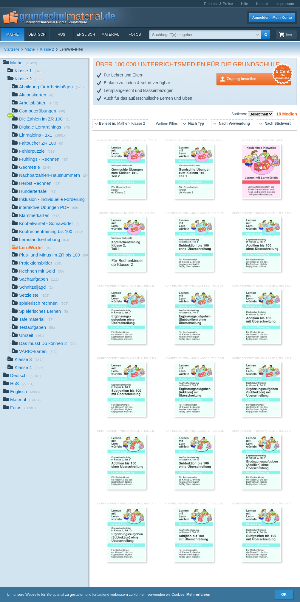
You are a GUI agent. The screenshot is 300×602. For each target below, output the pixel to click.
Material (110, 34)
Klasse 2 (47, 49)
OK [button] (284, 594)
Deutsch (37, 34)
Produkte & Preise (218, 4)
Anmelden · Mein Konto (272, 17)
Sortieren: (239, 114)
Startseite (11, 49)
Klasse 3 (25, 360)
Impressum (285, 4)
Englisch (86, 34)
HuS (61, 34)
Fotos (135, 34)
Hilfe (244, 4)
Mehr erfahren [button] (198, 594)
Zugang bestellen (259, 78)
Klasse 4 (25, 368)
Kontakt (262, 4)
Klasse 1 (25, 71)
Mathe (12, 34)
